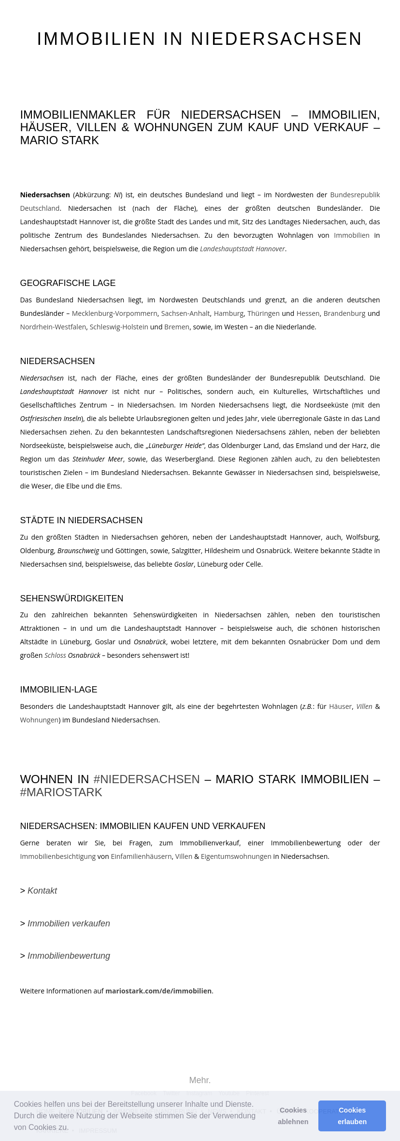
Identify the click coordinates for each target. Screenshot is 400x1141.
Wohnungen (39, 719)
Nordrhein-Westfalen (53, 326)
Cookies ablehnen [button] (293, 1116)
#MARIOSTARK (61, 792)
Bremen (176, 326)
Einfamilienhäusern (141, 856)
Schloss (55, 655)
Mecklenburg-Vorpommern (114, 313)
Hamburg (229, 313)
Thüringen (263, 313)
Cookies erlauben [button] (352, 1116)
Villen (183, 856)
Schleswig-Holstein (119, 326)
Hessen (308, 313)
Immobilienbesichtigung (58, 856)
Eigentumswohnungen (236, 856)
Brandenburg (345, 313)
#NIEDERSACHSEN (147, 779)
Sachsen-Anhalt (185, 313)
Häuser (340, 706)
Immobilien (352, 235)
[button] (72, 1128)
